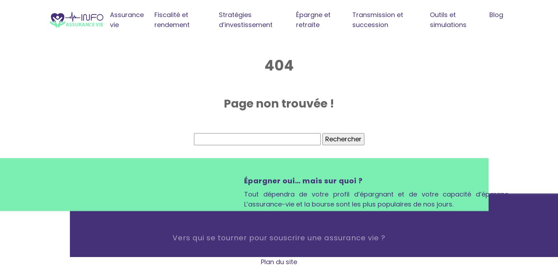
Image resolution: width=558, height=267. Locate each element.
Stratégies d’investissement (246, 19)
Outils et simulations (448, 19)
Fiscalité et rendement (172, 19)
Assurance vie (127, 19)
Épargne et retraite (313, 19)
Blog (496, 14)
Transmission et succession (377, 19)
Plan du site (279, 261)
